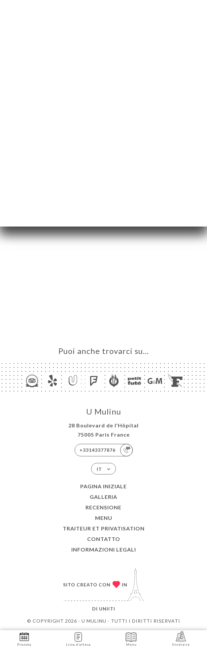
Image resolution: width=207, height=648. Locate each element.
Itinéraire (181, 638)
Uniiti (107, 608)
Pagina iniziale (103, 486)
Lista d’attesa (78, 638)
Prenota (24, 638)
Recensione (103, 507)
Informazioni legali (103, 549)
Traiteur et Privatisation (104, 528)
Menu (103, 518)
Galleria (103, 497)
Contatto (103, 539)
